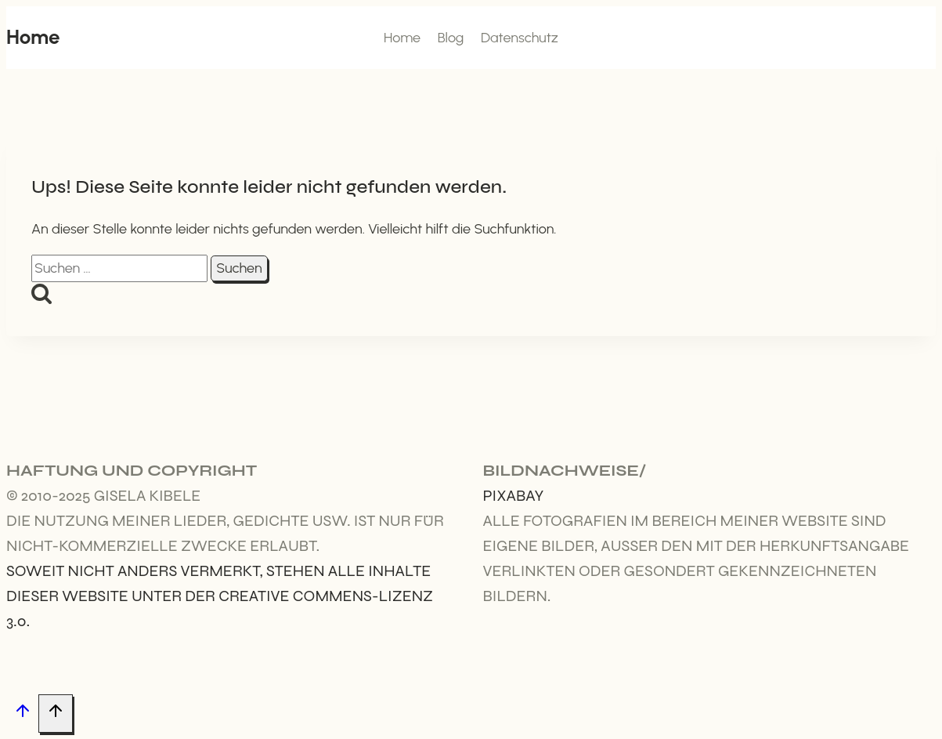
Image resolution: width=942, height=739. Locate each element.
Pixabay (513, 495)
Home (402, 37)
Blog (451, 37)
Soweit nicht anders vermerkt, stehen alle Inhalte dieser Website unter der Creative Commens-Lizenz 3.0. (219, 596)
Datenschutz (519, 37)
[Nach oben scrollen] (22, 714)
